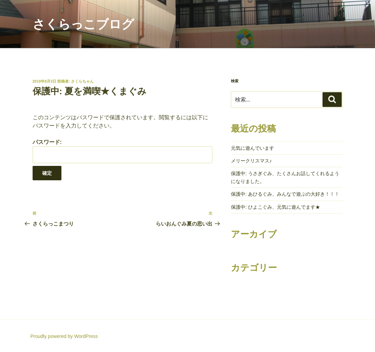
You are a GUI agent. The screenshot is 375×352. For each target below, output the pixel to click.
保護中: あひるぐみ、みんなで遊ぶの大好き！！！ (285, 194)
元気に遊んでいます (252, 148)
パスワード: (122, 151)
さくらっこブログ (83, 24)
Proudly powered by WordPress (64, 336)
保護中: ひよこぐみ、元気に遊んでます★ (275, 207)
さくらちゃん (82, 81)
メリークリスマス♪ (251, 160)
